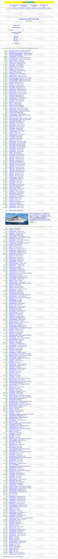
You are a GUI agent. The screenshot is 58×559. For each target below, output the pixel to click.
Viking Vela (11, 161)
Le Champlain (12, 136)
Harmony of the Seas (13, 283)
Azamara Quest (12, 204)
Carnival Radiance (13, 512)
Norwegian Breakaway (14, 425)
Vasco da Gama (12, 257)
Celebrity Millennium (13, 281)
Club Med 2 (11, 244)
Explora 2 (11, 102)
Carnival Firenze (12, 533)
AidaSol (10, 549)
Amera (10, 187)
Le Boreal (11, 229)
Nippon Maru (12, 126)
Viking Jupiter (12, 170)
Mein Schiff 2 (12, 434)
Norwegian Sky (12, 391)
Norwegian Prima (12, 251)
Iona (10, 494)
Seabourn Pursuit (13, 75)
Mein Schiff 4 (12, 359)
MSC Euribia (11, 435)
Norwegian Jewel (12, 346)
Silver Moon (11, 95)
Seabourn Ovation (13, 93)
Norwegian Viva (12, 248)
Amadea (11, 152)
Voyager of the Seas (13, 466)
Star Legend (11, 194)
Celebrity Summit (12, 278)
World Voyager (12, 145)
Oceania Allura (12, 128)
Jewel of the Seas (13, 337)
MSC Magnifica (12, 399)
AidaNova (11, 525)
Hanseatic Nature (13, 109)
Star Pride (11, 198)
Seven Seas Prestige (13, 57)
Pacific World (12, 388)
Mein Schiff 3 (12, 362)
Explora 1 (11, 103)
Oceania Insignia (12, 231)
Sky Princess (12, 389)
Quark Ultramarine (13, 113)
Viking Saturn (12, 164)
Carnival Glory (12, 474)
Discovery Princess (13, 379)
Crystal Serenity (12, 56)
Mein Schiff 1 (12, 437)
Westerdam (11, 329)
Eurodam (11, 304)
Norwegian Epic (12, 415)
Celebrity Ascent (12, 258)
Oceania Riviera (12, 149)
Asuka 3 (11, 116)
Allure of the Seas (13, 358)
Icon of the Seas (12, 242)
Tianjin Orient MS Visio (14, 428)
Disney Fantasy (12, 154)
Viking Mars (11, 167)
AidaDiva (11, 539)
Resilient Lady (12, 340)
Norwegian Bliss (12, 325)
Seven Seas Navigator (14, 118)
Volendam (11, 286)
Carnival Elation (12, 515)
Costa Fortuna (12, 433)
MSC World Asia (12, 290)
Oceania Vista (12, 129)
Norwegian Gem (12, 352)
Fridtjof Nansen (12, 483)
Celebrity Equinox (12, 264)
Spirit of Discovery (13, 177)
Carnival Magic (12, 500)
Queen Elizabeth (12, 261)
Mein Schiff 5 (12, 376)
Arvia (10, 493)
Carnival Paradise (13, 489)
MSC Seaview (12, 477)
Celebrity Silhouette (13, 270)
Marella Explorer (12, 336)
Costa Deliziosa (12, 274)
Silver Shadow (12, 86)
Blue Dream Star (12, 553)
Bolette (10, 247)
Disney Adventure (13, 162)
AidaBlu (10, 551)
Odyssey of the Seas (13, 422)
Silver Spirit (11, 82)
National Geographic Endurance (16, 53)
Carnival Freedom (13, 463)
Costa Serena (12, 476)
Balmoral (11, 552)
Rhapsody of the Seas (13, 457)
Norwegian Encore (13, 289)
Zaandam (11, 280)
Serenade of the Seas (13, 353)
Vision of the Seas (13, 470)
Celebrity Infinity (12, 291)
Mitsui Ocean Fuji (13, 92)
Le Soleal (11, 203)
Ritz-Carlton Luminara (13, 50)
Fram (10, 464)
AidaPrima (11, 509)
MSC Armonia (12, 523)
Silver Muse (11, 99)
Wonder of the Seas (13, 297)
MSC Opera (11, 543)
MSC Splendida (12, 301)
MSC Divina (11, 375)
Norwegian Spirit (12, 398)
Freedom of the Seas (13, 486)
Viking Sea (11, 174)
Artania (10, 430)
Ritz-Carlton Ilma (12, 51)
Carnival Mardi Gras (13, 506)
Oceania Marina (12, 151)
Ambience (11, 320)
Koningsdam (11, 411)
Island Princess (12, 207)
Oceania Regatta (12, 188)
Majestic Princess (12, 369)
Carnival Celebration (13, 505)
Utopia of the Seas (13, 294)
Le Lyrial (11, 200)
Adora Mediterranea (13, 339)
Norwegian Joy (12, 232)
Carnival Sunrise (12, 519)
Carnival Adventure (13, 345)
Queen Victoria (12, 267)
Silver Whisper (12, 87)
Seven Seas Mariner (13, 115)
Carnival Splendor (13, 440)
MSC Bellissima (12, 450)
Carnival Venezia (12, 535)
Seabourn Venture (13, 76)
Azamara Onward (12, 235)
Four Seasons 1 (12, 63)
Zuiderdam (11, 330)
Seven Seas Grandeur (14, 77)
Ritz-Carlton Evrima (13, 59)
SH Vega (11, 83)
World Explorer (12, 148)
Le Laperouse (12, 138)
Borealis (11, 255)
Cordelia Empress (13, 530)
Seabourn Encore (13, 98)
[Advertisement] (29, 13)
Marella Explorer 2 (13, 386)
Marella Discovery (13, 427)
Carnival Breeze (12, 497)
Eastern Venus (12, 201)
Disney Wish (12, 122)
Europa (10, 106)
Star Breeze (11, 197)
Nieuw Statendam (13, 420)
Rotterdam (11, 409)
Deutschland (11, 313)
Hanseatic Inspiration (13, 111)
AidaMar (11, 548)
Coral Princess (12, 241)
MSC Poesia (11, 441)
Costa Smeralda (12, 513)
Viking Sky (11, 172)
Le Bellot (11, 132)
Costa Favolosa (12, 467)
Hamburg (11, 407)
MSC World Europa (13, 312)
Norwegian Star (12, 368)
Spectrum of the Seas (13, 396)
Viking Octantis (12, 66)
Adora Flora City (12, 526)
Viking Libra (11, 158)
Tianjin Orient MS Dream (14, 381)
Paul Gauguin (12, 121)
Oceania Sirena (12, 210)
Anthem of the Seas (13, 448)
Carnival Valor (12, 473)
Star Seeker (11, 190)
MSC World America (13, 293)
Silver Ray (11, 67)
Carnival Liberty (12, 456)
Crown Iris (11, 546)
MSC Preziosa (12, 371)
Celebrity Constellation (14, 263)
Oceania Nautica (12, 206)
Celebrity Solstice (12, 265)
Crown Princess (12, 453)
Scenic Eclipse (12, 73)
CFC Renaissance (13, 277)
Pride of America (12, 490)
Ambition (11, 287)
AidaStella (11, 545)
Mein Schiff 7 (12, 412)
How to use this (16, 25)
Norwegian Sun (12, 317)
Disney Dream (12, 155)
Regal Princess (12, 392)
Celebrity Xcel (12, 254)
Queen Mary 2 (12, 180)
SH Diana (11, 112)
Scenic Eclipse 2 (12, 70)
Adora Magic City (12, 532)
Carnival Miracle (12, 306)
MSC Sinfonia (12, 520)
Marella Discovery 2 (13, 444)
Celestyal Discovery (13, 542)
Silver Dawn (11, 96)
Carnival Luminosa (13, 276)
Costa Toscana (12, 516)
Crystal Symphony (13, 60)
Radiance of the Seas (13, 335)
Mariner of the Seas (13, 395)
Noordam (11, 323)
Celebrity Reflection (13, 319)
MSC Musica (11, 471)
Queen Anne (11, 284)
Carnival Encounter (13, 326)
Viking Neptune (12, 165)
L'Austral (11, 228)
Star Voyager (12, 372)
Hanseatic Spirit (12, 108)
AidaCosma (11, 522)
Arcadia (10, 373)
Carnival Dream (12, 496)
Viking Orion (11, 171)
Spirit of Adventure (13, 178)
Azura (10, 421)
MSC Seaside (12, 480)
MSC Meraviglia (12, 458)
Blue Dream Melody (13, 541)
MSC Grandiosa (12, 447)
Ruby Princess (12, 461)
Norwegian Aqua (12, 253)
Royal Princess (12, 394)
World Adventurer (13, 141)
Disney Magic (12, 185)
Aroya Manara (12, 191)
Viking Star (11, 175)
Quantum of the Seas (13, 451)
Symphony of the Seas (14, 273)
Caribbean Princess (13, 481)
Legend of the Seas (13, 237)
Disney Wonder (12, 184)
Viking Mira (11, 157)
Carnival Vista (12, 503)
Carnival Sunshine (13, 529)
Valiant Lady (11, 342)
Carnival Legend (12, 310)
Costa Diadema (12, 510)
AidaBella (11, 538)
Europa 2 (11, 62)
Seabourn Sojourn (13, 90)
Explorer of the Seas (13, 404)
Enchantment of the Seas (14, 517)
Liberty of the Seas (13, 378)
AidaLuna (11, 536)
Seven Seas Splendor (13, 79)
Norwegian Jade (12, 365)
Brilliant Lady (11, 333)
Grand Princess (12, 332)
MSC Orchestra (12, 445)
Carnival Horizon (12, 502)
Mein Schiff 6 (12, 366)
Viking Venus (12, 168)
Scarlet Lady (11, 350)
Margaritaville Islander (13, 402)
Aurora (10, 385)
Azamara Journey (13, 196)
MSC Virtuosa (12, 443)
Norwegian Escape (13, 405)
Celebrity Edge (12, 238)
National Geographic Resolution (16, 54)
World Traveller (12, 144)
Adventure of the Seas (13, 327)
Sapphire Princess (13, 303)
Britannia (11, 408)
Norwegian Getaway (13, 417)
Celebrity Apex (12, 234)
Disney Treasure (12, 125)
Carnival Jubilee (12, 499)
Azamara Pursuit (12, 193)
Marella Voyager (12, 314)
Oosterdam (11, 360)
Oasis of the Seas (13, 384)
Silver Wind (11, 105)
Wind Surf (11, 245)
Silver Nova (11, 69)
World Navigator (12, 147)
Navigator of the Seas (13, 401)
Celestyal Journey (13, 271)
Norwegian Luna (12, 250)
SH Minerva (11, 85)
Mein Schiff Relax (12, 300)
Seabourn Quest (12, 89)
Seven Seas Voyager (13, 119)
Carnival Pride (12, 343)
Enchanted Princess (13, 382)
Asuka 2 (11, 139)
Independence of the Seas (14, 414)
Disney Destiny (12, 123)
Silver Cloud (11, 100)
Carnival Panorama (13, 492)
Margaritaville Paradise (14, 322)
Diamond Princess (13, 307)
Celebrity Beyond (12, 260)
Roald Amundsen (12, 484)
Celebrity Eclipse (12, 268)
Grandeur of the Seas (13, 487)
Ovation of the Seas (13, 438)
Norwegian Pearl (12, 356)
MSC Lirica (11, 528)
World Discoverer (12, 142)
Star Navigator (12, 183)
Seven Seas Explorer (13, 80)
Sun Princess (12, 349)
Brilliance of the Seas (13, 355)
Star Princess (12, 348)
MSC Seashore (12, 424)
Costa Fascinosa (12, 460)
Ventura (10, 431)
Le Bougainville (12, 135)
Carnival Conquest (13, 479)
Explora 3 (11, 72)
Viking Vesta (11, 160)
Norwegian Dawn (12, 363)
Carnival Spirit (12, 316)
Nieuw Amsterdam (13, 296)
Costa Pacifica (12, 454)
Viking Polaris (12, 64)
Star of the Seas (12, 240)
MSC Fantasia (12, 309)
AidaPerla (11, 507)
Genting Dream (12, 181)
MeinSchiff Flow (12, 299)
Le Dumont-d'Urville (13, 134)
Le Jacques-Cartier (13, 131)
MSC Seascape (12, 418)
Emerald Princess (12, 469)
